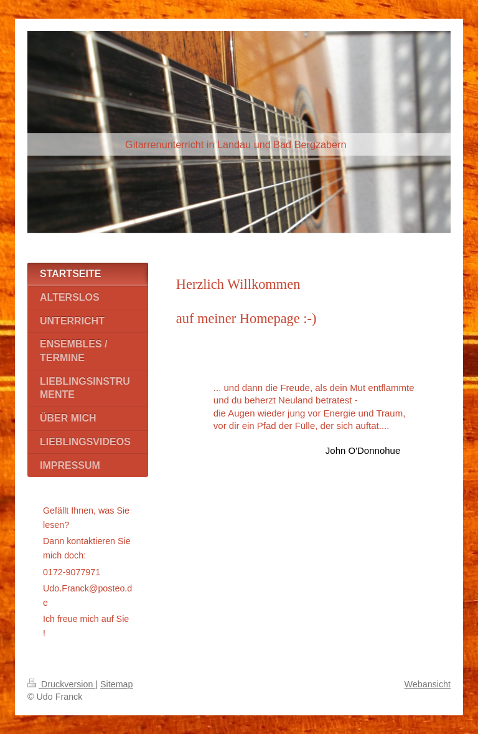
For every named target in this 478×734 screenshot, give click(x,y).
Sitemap (116, 684)
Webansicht (428, 684)
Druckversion (61, 684)
